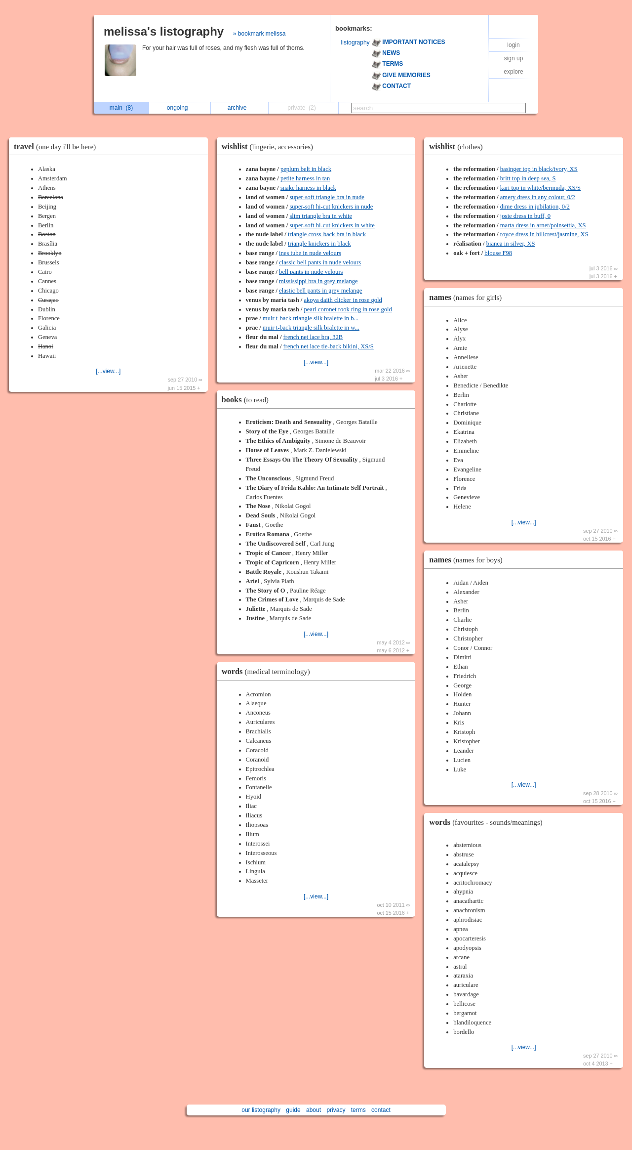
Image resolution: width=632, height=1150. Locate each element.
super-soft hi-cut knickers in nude (331, 206)
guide (293, 1110)
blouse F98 (498, 253)
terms (358, 1110)
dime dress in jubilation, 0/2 (535, 206)
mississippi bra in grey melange (318, 281)
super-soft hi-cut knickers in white (332, 225)
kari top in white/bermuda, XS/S (540, 187)
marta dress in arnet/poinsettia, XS (543, 225)
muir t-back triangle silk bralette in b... (310, 318)
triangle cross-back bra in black (327, 234)
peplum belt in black (305, 169)
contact (381, 1110)
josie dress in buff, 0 (525, 216)
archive (240, 107)
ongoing (180, 107)
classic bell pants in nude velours (320, 262)
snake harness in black (308, 187)
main (121, 107)
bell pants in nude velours (311, 271)
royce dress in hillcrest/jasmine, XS (544, 234)
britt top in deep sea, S (528, 178)
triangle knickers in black (319, 243)
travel (57, 146)
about (313, 1110)
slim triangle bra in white (320, 216)
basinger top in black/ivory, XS (539, 169)
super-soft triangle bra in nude (326, 197)
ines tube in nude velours (310, 253)
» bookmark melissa (259, 33)
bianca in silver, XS (510, 243)
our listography (260, 1110)
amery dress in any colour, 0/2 (537, 197)
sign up (513, 58)
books (248, 399)
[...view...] (108, 371)
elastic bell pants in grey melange (320, 290)
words (268, 671)
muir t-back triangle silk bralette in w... (311, 327)
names (468, 297)
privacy (335, 1110)
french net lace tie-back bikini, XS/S (328, 346)
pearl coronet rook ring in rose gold (348, 309)
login (513, 45)
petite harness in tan (305, 178)
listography (355, 42)
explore (513, 71)
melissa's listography (164, 31)
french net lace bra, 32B (313, 337)
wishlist (270, 146)
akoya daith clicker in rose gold (343, 300)
